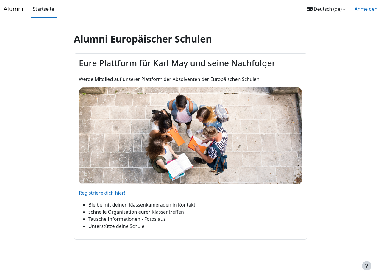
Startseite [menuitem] (43, 9)
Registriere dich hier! (102, 193)
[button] (326, 9)
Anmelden (366, 9)
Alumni (14, 9)
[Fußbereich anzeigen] (366, 265)
